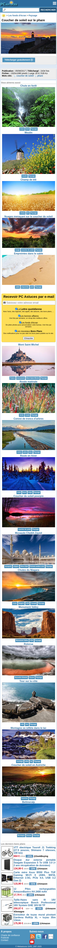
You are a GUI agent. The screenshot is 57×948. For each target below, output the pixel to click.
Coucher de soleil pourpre (28, 496)
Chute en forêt (28, 85)
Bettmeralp (28, 802)
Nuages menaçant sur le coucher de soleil (28, 216)
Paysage (34, 129)
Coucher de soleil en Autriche (28, 765)
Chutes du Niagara (28, 570)
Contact (4, 940)
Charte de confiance (10, 935)
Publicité (5, 937)
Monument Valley (28, 607)
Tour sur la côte (28, 681)
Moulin (29, 132)
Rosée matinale (28, 381)
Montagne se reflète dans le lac (28, 728)
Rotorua (28, 644)
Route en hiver (28, 455)
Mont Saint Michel (28, 344)
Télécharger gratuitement (19, 60)
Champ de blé (28, 179)
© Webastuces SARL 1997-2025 (28, 946)
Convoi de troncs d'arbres (29, 418)
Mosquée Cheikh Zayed (28, 533)
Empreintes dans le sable (28, 253)
